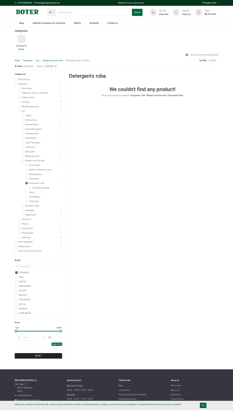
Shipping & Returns (128, 399)
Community (124, 390)
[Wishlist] (176, 12)
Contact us (176, 394)
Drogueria (27, 60)
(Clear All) (28, 66)
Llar (37, 60)
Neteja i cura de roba (52, 60)
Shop (17, 60)
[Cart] (153, 12)
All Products (24, 79)
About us (175, 390)
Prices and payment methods (132, 394)
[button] (210, 2)
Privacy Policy (177, 399)
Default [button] (212, 60)
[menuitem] (21, 23)
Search (137, 12)
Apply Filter (56, 344)
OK (203, 405)
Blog (121, 385)
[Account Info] (211, 14)
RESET (38, 356)
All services (176, 385)
